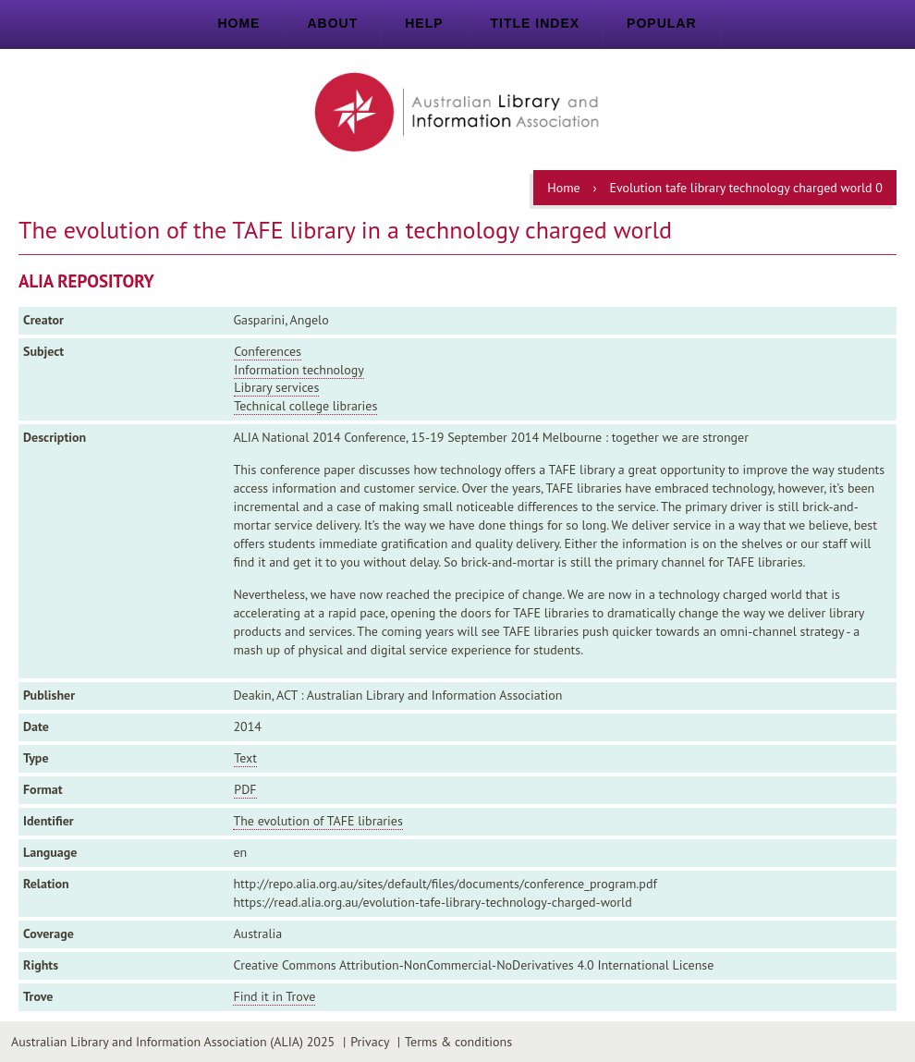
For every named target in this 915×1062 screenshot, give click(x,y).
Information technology (298, 369)
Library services (276, 387)
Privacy (369, 1041)
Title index (535, 23)
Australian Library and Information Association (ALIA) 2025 (173, 1041)
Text (245, 758)
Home (238, 23)
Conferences (267, 351)
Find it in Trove (274, 996)
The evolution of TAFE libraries (317, 820)
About (332, 23)
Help (424, 23)
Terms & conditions (458, 1041)
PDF (245, 789)
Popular (661, 23)
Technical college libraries (305, 405)
